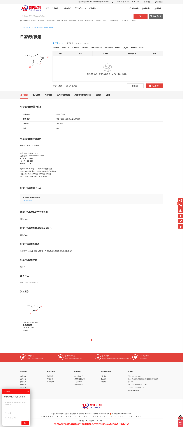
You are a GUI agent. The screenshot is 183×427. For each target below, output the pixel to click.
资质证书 (103, 382)
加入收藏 (58, 86)
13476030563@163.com (121, 2)
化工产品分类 (37, 27)
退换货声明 (50, 382)
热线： (130, 376)
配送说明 (50, 376)
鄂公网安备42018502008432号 (121, 414)
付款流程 (23, 387)
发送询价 (135, 86)
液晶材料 (125, 21)
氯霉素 (80, 21)
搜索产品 (23, 382)
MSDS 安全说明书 (79, 379)
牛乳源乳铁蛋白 (114, 21)
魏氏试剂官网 (90, 421)
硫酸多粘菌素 (62, 21)
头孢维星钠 (51, 21)
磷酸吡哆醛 (89, 21)
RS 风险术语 (78, 382)
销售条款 (23, 384)
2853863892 (135, 390)
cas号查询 (26, 27)
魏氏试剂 (99, 421)
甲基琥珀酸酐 (48, 27)
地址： (130, 379)
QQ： (129, 390)
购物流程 (23, 376)
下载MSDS (59, 43)
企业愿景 (103, 379)
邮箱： (130, 384)
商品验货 (50, 379)
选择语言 (159, 2)
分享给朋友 (73, 86)
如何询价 (23, 379)
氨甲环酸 (72, 21)
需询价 (25, 330)
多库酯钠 (41, 21)
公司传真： (131, 387)
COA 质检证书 (78, 376)
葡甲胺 (33, 21)
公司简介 (103, 376)
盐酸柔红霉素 (101, 21)
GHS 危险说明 (78, 384)
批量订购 (147, 2)
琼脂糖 (133, 21)
